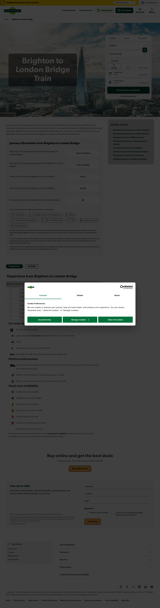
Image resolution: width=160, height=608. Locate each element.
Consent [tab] (43, 295)
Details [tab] (80, 295)
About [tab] (117, 295)
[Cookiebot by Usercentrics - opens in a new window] (122, 287)
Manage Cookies (80, 320)
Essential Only (44, 320)
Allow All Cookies (115, 320)
